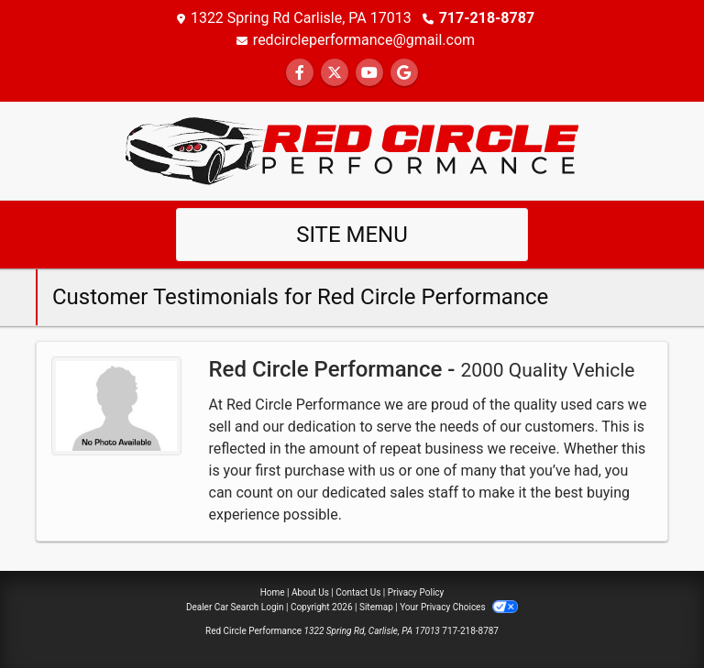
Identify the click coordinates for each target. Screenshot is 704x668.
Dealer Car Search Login (235, 607)
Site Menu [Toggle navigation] (352, 234)
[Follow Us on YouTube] (369, 73)
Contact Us (358, 592)
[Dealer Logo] (352, 150)
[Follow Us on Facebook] (300, 73)
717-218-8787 (486, 18)
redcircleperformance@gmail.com (364, 40)
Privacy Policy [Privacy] (416, 592)
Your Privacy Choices (459, 607)
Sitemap (376, 607)
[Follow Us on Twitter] (334, 73)
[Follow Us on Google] (404, 73)
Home (272, 592)
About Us (310, 592)
